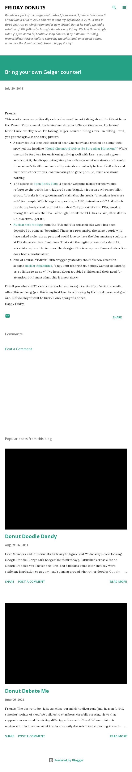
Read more (118, 581)
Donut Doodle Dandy (31, 536)
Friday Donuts (25, 7)
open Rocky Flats (46, 184)
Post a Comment (18, 349)
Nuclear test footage (28, 225)
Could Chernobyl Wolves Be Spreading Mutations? (81, 148)
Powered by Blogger (66, 760)
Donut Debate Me (27, 690)
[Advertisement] (66, 393)
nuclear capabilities (38, 266)
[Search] (114, 7)
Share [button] (117, 317)
